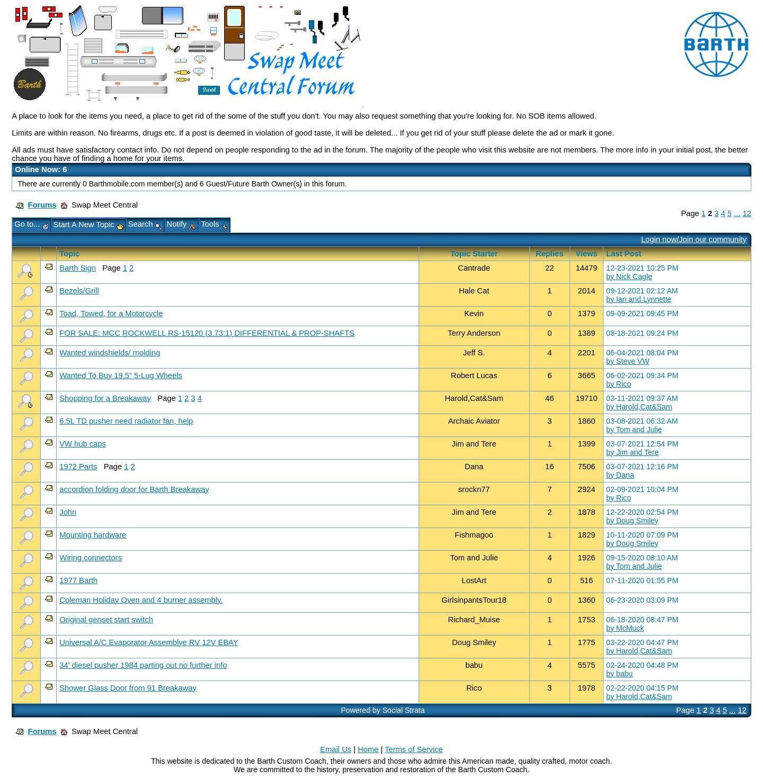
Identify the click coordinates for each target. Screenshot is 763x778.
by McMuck (625, 628)
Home (368, 749)
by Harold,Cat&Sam (639, 407)
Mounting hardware (92, 535)
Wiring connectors (90, 557)
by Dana (620, 475)
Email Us (335, 749)
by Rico (618, 384)
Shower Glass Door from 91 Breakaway (128, 688)
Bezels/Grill (79, 291)
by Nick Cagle (629, 276)
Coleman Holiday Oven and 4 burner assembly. (141, 600)
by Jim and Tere (632, 452)
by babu (619, 673)
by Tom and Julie (634, 429)
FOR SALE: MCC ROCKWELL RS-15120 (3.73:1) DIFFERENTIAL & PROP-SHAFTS (206, 333)
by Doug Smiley (632, 520)
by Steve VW (627, 361)
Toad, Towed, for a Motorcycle (111, 313)
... (737, 213)
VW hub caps (82, 444)
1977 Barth (78, 580)
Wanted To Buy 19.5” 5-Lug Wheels (120, 375)
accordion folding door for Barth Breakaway (134, 489)
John (67, 512)
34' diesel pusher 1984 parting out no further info (143, 665)
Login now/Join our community (694, 239)
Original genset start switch (106, 619)
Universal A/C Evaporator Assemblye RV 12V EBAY (148, 642)
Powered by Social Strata (382, 710)
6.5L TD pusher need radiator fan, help (126, 421)
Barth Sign (77, 268)
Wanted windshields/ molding (109, 352)
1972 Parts (78, 466)
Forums (42, 205)
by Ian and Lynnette (638, 299)
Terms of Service (414, 749)
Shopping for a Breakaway (105, 398)
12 (746, 213)
